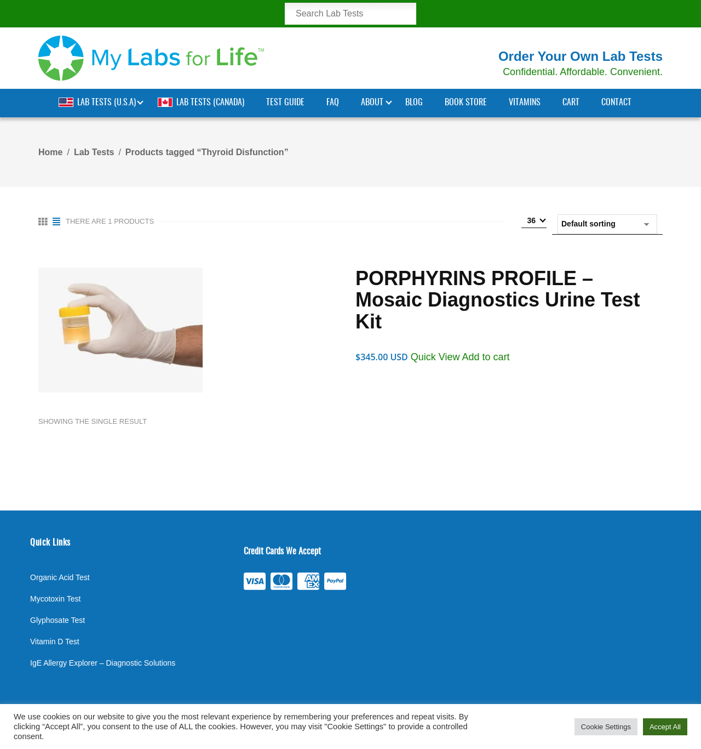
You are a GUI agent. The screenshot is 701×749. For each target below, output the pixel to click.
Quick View (436, 356)
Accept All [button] (665, 727)
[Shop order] (607, 224)
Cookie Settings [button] (606, 727)
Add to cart (486, 356)
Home (50, 152)
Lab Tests (94, 152)
